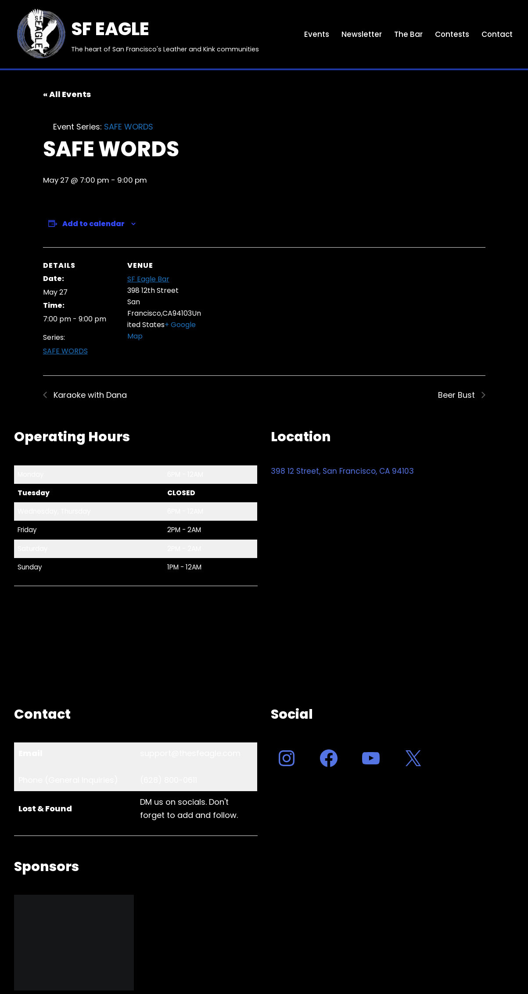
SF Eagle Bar (148, 279)
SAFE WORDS (65, 351)
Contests (451, 34)
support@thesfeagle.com (190, 753)
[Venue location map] (258, 308)
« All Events (67, 94)
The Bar (407, 34)
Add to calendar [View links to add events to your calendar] (93, 224)
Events (315, 34)
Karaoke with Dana (89, 394)
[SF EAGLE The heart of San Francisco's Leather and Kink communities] (136, 34)
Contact (497, 34)
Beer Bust (457, 394)
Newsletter (360, 34)
